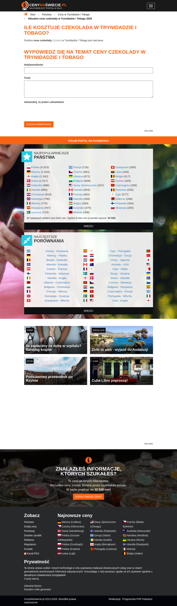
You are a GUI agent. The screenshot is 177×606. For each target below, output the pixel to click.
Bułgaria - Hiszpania (120, 286)
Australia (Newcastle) (138, 531)
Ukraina (78, 176)
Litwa (118, 171)
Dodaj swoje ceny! (88, 496)
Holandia (36, 185)
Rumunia (120, 189)
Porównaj (29, 531)
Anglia (35, 176)
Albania (77, 212)
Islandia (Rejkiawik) (105, 531)
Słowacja (120, 207)
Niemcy (35, 171)
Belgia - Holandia (57, 259)
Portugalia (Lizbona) (105, 549)
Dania (34, 180)
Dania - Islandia (120, 277)
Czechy (77, 171)
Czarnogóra (122, 185)
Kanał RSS (33, 553)
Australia (78, 207)
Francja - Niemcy (57, 291)
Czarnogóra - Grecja (120, 291)
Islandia (78, 198)
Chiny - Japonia (120, 259)
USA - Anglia (120, 300)
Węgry (77, 203)
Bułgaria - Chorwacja (57, 286)
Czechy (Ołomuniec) (73, 526)
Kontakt (28, 549)
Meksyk (131, 549)
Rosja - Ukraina (120, 273)
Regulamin (30, 544)
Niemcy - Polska (57, 255)
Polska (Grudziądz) (72, 544)
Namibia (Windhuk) (137, 535)
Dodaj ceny (30, 526)
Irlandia (35, 189)
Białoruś (120, 198)
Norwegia (37, 198)
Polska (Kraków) (71, 549)
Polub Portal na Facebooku (88, 140)
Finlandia (120, 203)
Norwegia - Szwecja (57, 296)
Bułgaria (78, 180)
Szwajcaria (121, 167)
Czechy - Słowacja (120, 282)
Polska (35, 167)
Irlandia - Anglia (56, 277)
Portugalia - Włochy (120, 296)
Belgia (119, 176)
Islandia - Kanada (57, 264)
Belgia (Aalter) (135, 553)
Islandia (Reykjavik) (138, 544)
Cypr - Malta (120, 268)
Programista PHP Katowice (137, 599)
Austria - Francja (57, 268)
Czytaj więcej (31, 578)
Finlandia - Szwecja (57, 273)
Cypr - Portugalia (120, 251)
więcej (88, 226)
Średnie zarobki (33, 535)
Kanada (78, 189)
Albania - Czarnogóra (57, 282)
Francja (77, 194)
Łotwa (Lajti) (68, 553)
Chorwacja (37, 194)
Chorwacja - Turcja (120, 255)
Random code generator (37, 589)
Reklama (29, 539)
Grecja (77, 167)
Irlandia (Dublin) (103, 539)
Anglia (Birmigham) (104, 544)
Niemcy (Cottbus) (71, 522)
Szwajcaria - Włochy (57, 300)
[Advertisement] (88, 417)
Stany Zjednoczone (85, 185)
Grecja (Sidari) (102, 535)
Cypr (118, 194)
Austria (119, 180)
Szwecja (36, 212)
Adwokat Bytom (33, 585)
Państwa (29, 522)
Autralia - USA (120, 264)
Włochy (35, 203)
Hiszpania (37, 207)
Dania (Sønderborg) (73, 531)
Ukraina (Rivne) (135, 539)
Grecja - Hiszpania (57, 251)
